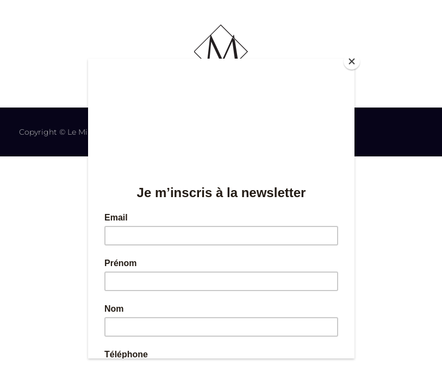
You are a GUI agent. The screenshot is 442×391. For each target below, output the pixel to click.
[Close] (352, 61)
